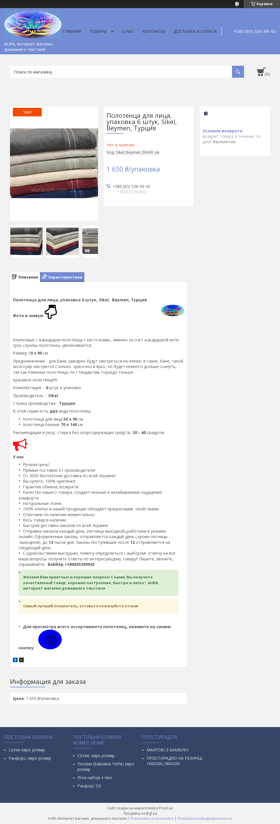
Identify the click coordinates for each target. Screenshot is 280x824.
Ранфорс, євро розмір (30, 758)
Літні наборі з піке (94, 777)
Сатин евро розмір (27, 750)
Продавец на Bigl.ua (140, 813)
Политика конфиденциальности (204, 818)
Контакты (154, 31)
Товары (98, 31)
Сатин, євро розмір (96, 755)
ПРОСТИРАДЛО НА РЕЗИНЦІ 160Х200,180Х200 (174, 760)
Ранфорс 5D (89, 786)
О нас (128, 31)
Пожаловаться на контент (152, 818)
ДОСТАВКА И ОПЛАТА (195, 31)
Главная (72, 31)
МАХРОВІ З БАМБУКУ (168, 750)
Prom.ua (166, 808)
